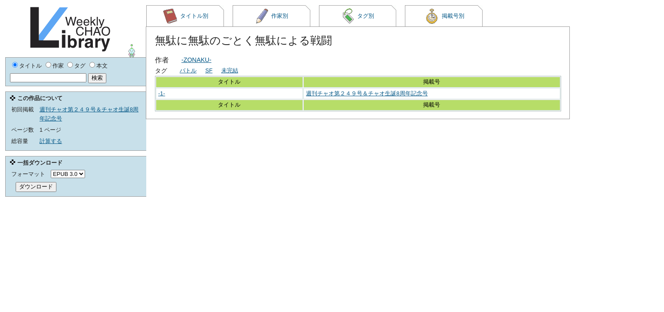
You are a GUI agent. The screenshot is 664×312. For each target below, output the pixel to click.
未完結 (229, 70)
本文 (102, 65)
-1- (161, 93)
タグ (79, 65)
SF (209, 70)
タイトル (30, 65)
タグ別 (357, 16)
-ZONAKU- (196, 59)
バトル (188, 70)
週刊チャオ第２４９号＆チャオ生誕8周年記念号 (366, 93)
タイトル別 (185, 16)
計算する (50, 141)
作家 (58, 65)
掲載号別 (444, 16)
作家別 (271, 16)
